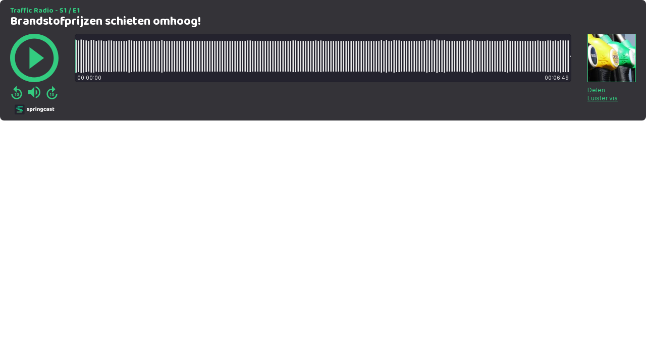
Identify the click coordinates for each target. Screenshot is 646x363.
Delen (596, 90)
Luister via (602, 98)
